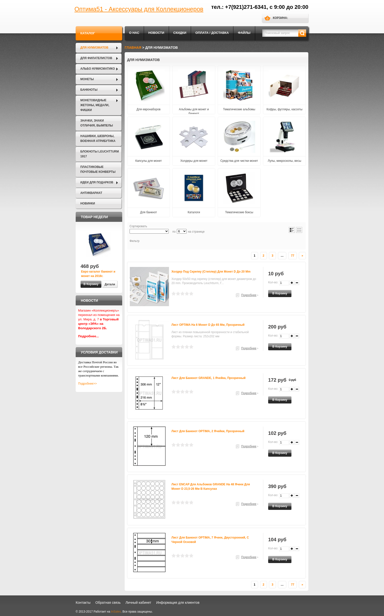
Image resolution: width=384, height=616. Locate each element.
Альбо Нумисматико (97, 68)
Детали (110, 284)
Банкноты (88, 89)
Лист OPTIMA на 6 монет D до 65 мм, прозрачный (207, 325)
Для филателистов (96, 58)
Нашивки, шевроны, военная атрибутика (97, 138)
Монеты (87, 79)
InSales (116, 611)
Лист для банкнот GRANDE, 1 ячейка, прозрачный (208, 378)
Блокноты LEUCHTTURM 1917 (99, 154)
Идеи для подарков (96, 182)
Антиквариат (91, 193)
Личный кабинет (138, 602)
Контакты (83, 602)
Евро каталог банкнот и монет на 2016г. (98, 274)
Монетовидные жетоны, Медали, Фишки (94, 105)
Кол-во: (273, 282)
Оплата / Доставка (212, 33)
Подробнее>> (87, 383)
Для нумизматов (94, 47)
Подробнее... (88, 336)
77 (292, 255)
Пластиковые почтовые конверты (97, 169)
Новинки (87, 203)
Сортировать (138, 226)
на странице (196, 231)
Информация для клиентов (178, 602)
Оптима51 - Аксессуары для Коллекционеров (138, 9)
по (174, 231)
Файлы (244, 33)
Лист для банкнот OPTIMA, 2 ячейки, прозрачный (207, 431)
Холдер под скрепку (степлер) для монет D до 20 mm (211, 271)
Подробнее (248, 295)
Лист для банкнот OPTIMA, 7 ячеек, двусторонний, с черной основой (210, 540)
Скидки (179, 33)
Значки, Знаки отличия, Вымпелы (96, 123)
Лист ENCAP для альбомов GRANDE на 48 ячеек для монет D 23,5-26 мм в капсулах (210, 486)
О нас (134, 33)
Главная (133, 48)
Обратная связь (107, 602)
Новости (156, 33)
